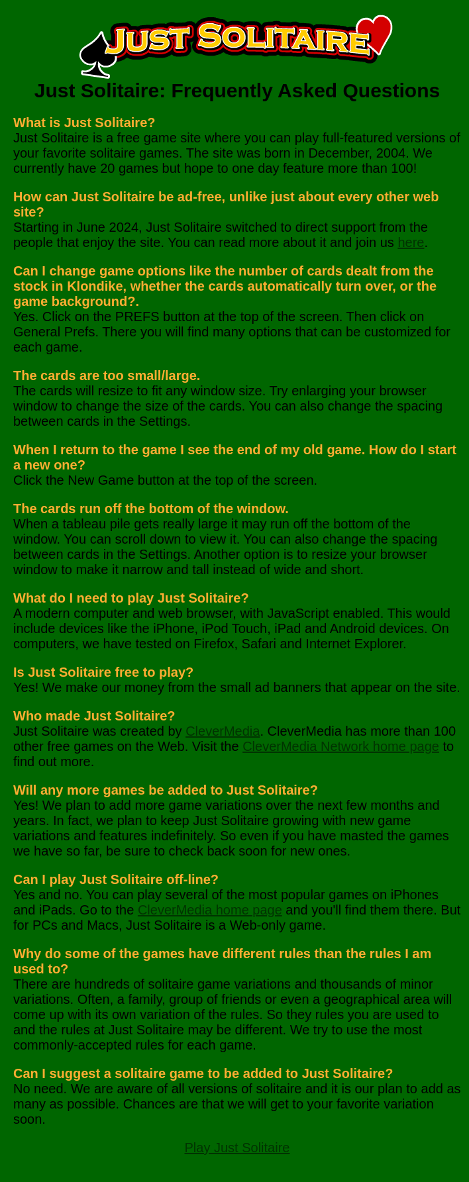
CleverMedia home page (210, 910)
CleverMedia (222, 731)
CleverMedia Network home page (340, 746)
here (410, 242)
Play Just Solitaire (237, 1147)
